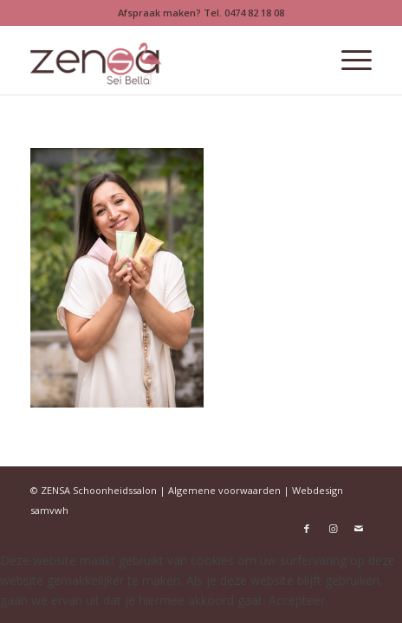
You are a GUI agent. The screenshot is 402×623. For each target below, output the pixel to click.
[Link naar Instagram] (333, 529)
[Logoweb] (167, 59)
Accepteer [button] (297, 600)
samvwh (49, 510)
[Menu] (348, 59)
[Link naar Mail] (359, 529)
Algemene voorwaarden (224, 490)
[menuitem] (348, 59)
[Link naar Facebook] (307, 529)
